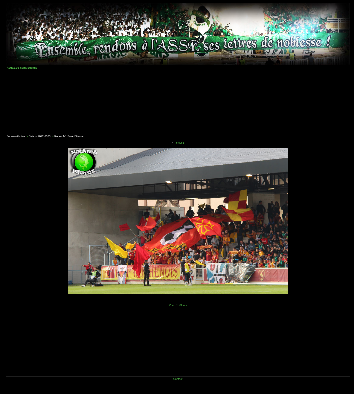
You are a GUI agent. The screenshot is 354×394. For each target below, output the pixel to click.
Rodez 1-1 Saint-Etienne (69, 136)
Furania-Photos (16, 136)
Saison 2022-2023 (39, 136)
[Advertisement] (178, 102)
